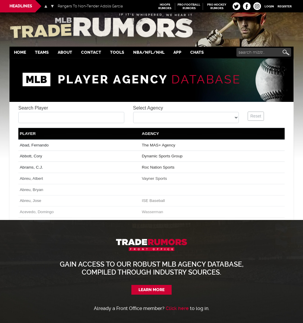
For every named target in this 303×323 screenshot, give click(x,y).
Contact (91, 52)
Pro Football (189, 6)
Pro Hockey (216, 6)
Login (269, 6)
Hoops (165, 6)
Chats (197, 52)
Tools (117, 52)
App (177, 52)
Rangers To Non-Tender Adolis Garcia (90, 6)
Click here (177, 308)
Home (20, 52)
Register (285, 6)
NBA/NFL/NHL (149, 52)
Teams (42, 52)
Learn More (151, 289)
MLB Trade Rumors (151, 27)
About (65, 52)
